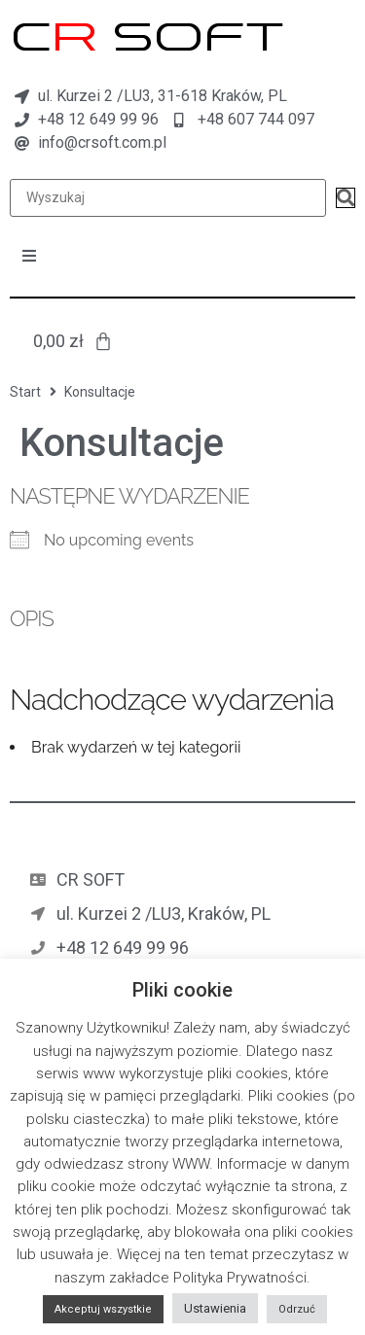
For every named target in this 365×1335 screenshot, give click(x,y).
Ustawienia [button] (215, 1308)
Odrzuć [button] (296, 1309)
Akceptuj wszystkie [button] (103, 1309)
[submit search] (345, 198)
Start (25, 392)
